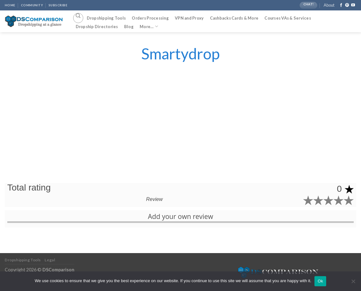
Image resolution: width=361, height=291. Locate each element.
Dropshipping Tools (106, 18)
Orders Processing (150, 18)
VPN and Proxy (189, 18)
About (329, 5)
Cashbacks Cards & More (234, 18)
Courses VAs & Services (287, 18)
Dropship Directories (97, 26)
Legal (50, 260)
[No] (353, 283)
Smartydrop (180, 54)
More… (149, 26)
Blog (129, 26)
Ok (320, 281)
